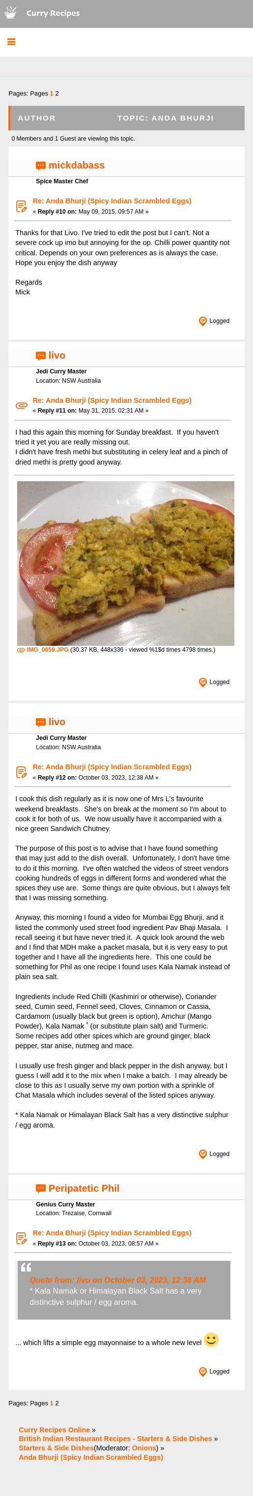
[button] (11, 42)
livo (57, 355)
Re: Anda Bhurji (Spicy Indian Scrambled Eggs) (111, 201)
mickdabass (77, 165)
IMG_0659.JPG (42, 649)
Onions (144, 1448)
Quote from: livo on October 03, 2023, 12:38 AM (117, 1280)
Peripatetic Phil (84, 1188)
